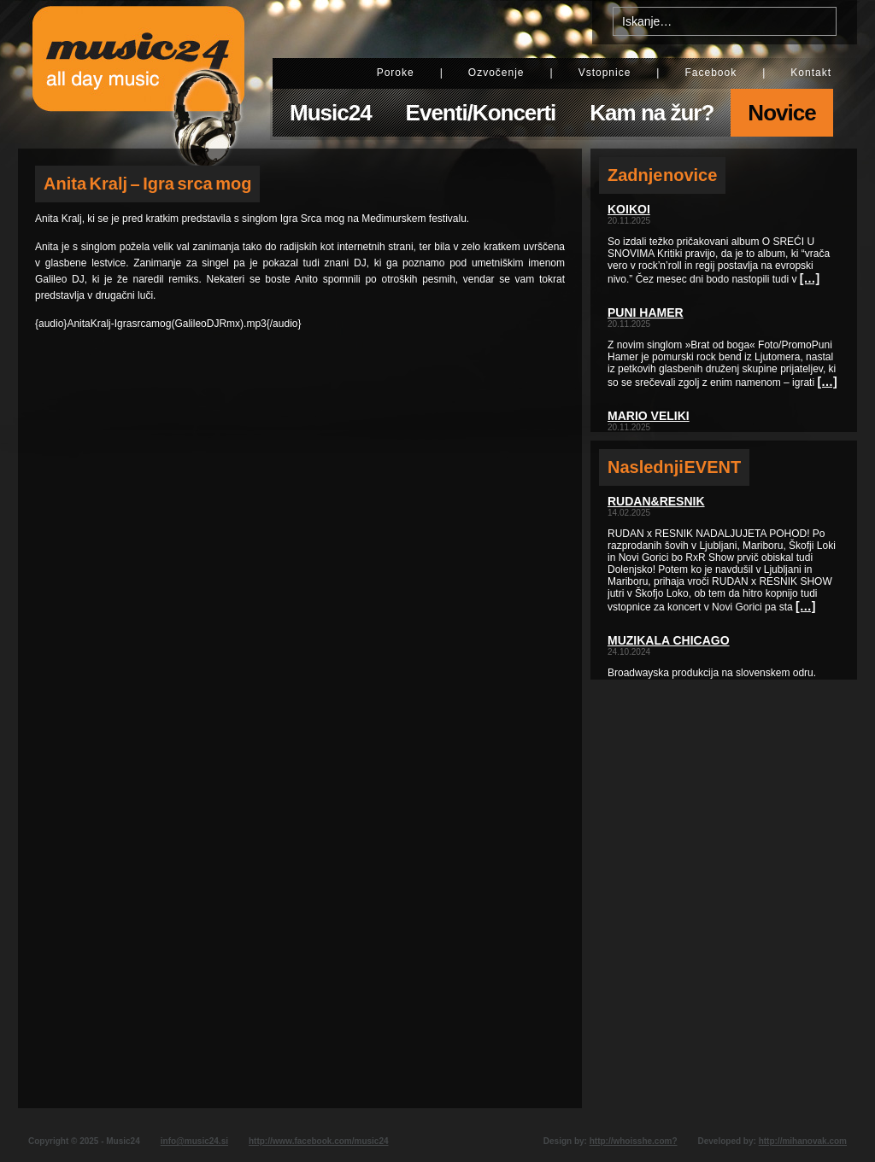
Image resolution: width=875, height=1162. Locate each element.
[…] (809, 278)
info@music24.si (194, 1141)
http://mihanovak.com (803, 1141)
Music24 (331, 113)
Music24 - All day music (138, 74)
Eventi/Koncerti (481, 113)
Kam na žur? (652, 113)
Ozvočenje (496, 73)
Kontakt (810, 73)
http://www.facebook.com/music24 (319, 1141)
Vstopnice (604, 73)
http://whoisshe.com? (634, 1141)
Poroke (395, 73)
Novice (781, 113)
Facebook (710, 73)
